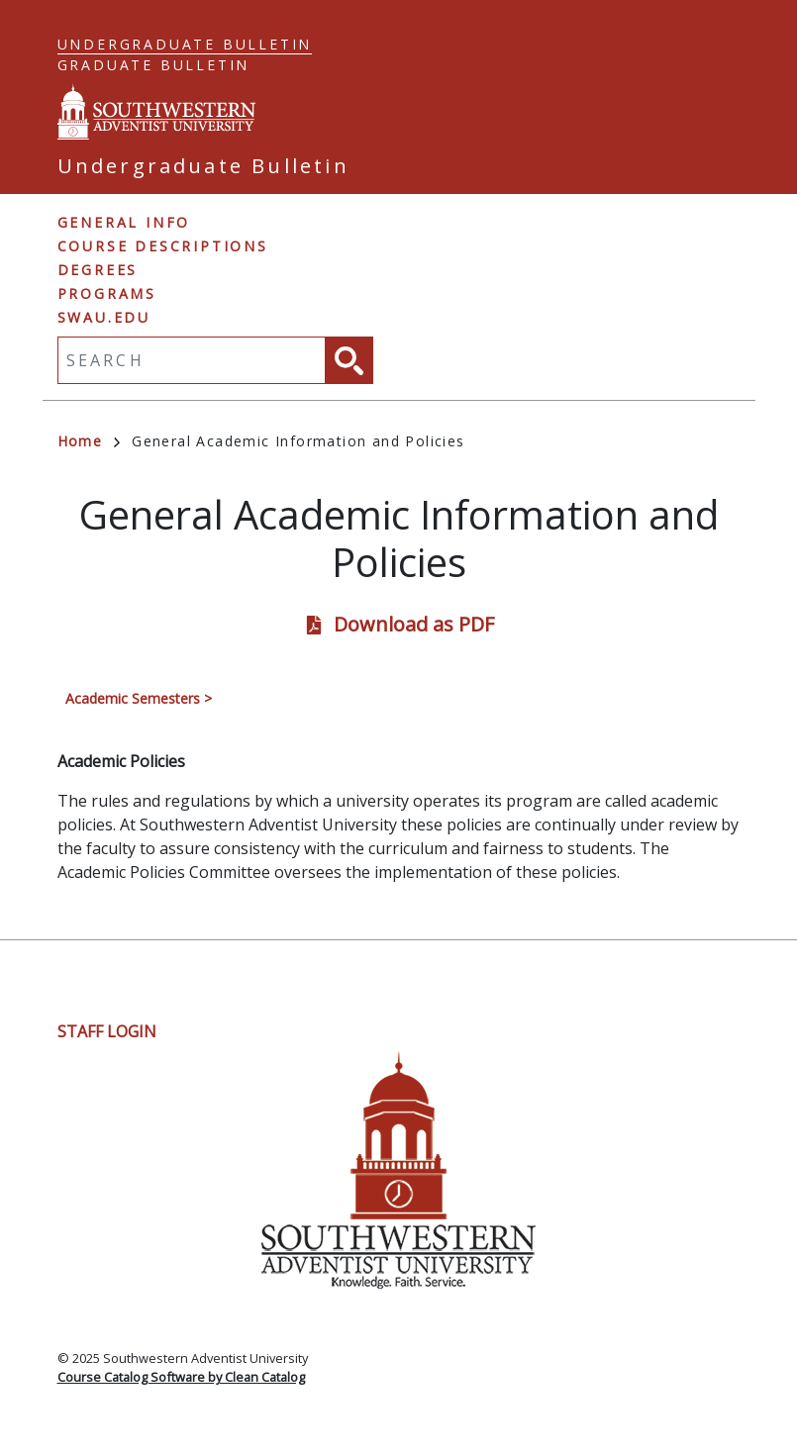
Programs (106, 293)
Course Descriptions (162, 246)
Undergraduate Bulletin (185, 44)
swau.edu (103, 317)
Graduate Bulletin (153, 64)
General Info (124, 222)
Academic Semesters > (138, 698)
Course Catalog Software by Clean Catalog (181, 1377)
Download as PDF (414, 624)
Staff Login (106, 1031)
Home (89, 441)
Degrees (98, 269)
